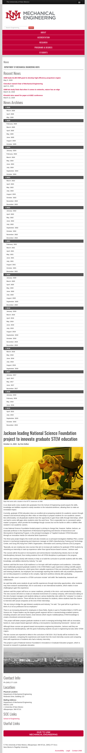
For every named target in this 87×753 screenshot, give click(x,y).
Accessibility (59, 751)
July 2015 (10, 415)
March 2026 (11, 111)
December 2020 (12, 305)
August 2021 (11, 265)
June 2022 (10, 221)
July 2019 (10, 328)
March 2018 (11, 352)
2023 (8, 177)
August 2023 (11, 194)
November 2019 (12, 342)
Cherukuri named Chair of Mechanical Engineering (23, 84)
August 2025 (11, 141)
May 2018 (10, 355)
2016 (8, 392)
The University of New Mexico (18, 2)
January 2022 (11, 211)
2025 (8, 121)
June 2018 (10, 358)
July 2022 (10, 224)
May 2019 (10, 321)
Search (31, 27)
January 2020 (11, 278)
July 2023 (10, 191)
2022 (8, 208)
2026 (8, 107)
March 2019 (11, 315)
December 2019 (12, 345)
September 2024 (12, 171)
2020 (8, 275)
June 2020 (10, 291)
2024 (8, 147)
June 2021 (10, 258)
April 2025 (10, 130)
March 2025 (11, 127)
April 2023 (10, 184)
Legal (68, 751)
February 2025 (12, 124)
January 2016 (11, 395)
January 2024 (11, 150)
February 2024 (12, 154)
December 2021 (12, 271)
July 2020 (10, 295)
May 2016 (10, 402)
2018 (8, 348)
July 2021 (10, 261)
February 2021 (12, 244)
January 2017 (11, 375)
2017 (8, 372)
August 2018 (11, 365)
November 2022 (12, 234)
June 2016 (10, 405)
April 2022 (10, 214)
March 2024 (11, 157)
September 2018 (12, 368)
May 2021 (10, 254)
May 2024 (10, 161)
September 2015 (12, 418)
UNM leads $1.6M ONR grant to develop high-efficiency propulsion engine (32, 78)
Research (43, 42)
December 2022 (12, 238)
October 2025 (11, 144)
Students (43, 52)
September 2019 (12, 335)
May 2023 (10, 187)
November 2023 (12, 201)
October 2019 (11, 338)
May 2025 (10, 134)
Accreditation (43, 37)
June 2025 (10, 137)
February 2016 (12, 398)
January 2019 (11, 311)
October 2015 (11, 422)
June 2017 (10, 385)
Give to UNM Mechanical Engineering (43, 733)
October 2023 (11, 197)
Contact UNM (77, 751)
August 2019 (11, 332)
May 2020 (10, 288)
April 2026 (10, 114)
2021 (8, 241)
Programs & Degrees (43, 47)
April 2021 (10, 251)
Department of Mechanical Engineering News (22, 67)
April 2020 (10, 284)
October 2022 (11, 231)
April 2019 (10, 318)
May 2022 (10, 217)
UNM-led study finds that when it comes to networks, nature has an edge (31, 89)
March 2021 (11, 248)
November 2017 (12, 388)
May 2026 (10, 117)
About (43, 32)
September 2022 (12, 228)
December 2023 (12, 204)
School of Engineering (11, 719)
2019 (8, 308)
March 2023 (11, 181)
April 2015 (10, 411)
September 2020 (12, 301)
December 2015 (12, 425)
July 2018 (10, 362)
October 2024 (11, 174)
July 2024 (10, 167)
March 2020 (11, 281)
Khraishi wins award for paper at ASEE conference (23, 95)
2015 (8, 408)
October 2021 (11, 268)
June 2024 (10, 164)
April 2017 (10, 378)
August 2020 (11, 298)
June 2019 (10, 325)
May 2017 (10, 382)
